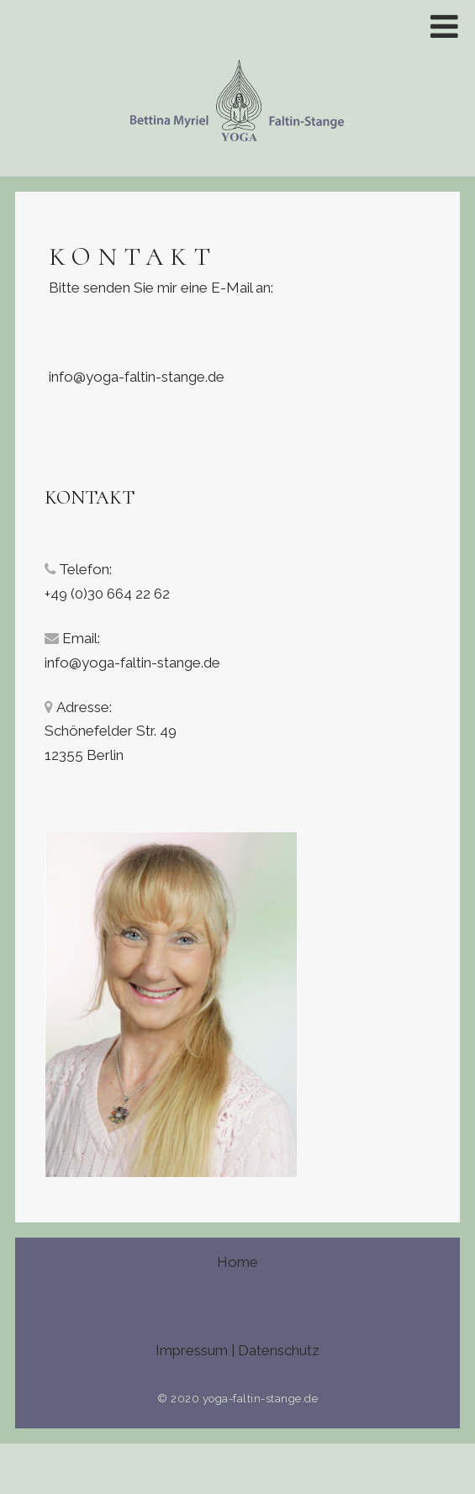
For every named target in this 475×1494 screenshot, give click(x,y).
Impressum (192, 1350)
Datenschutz (278, 1350)
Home (237, 1262)
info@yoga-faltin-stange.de (136, 376)
